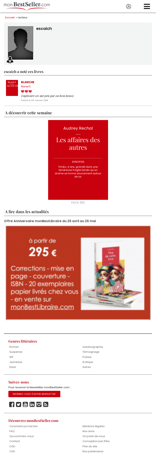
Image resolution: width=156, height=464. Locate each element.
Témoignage (90, 354)
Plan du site (89, 449)
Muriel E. (26, 87)
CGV (12, 454)
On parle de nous (93, 438)
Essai (12, 369)
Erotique (87, 364)
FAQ (12, 433)
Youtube (25, 407)
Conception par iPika (96, 444)
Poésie (86, 359)
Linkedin (32, 407)
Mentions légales (93, 428)
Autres (86, 369)
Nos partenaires (92, 454)
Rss (46, 407)
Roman (14, 348)
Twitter (19, 407)
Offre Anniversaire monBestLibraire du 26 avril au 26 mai (50, 222)
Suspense (15, 354)
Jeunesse (15, 364)
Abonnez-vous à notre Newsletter (34, 396)
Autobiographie (92, 348)
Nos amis (88, 433)
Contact (14, 444)
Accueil (10, 17)
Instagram (39, 407)
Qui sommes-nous (21, 438)
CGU (12, 449)
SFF (11, 359)
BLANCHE (28, 82)
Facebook (12, 407)
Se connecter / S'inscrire (128, 7)
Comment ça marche (23, 428)
